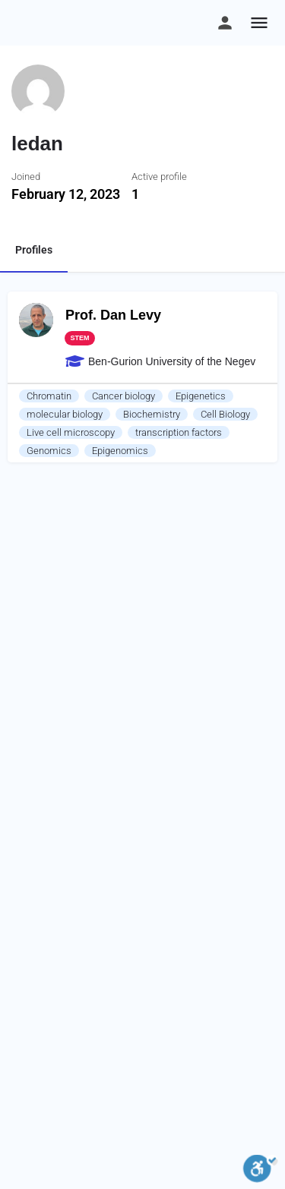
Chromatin (49, 396)
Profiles (33, 250)
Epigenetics (201, 396)
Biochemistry (151, 414)
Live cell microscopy (71, 432)
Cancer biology (123, 396)
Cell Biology (225, 414)
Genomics (49, 451)
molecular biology (65, 414)
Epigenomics (120, 451)
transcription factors (178, 432)
